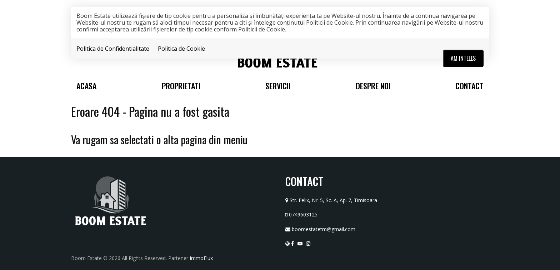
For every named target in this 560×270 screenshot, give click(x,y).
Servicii (277, 85)
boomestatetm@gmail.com (323, 229)
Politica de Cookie (181, 48)
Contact (469, 85)
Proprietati (181, 85)
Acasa (86, 85)
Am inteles (463, 58)
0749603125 (303, 214)
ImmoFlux (201, 258)
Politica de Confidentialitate (112, 48)
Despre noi (373, 85)
